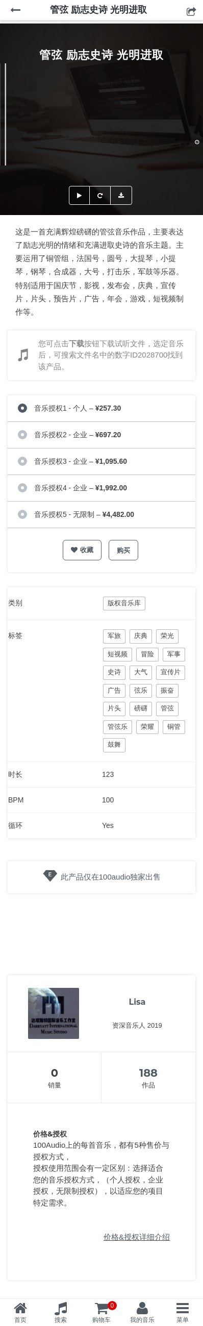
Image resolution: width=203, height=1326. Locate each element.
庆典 (140, 636)
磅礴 (140, 708)
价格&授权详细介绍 (137, 1237)
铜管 (174, 726)
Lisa (137, 1002)
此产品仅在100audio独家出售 (111, 876)
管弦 (167, 708)
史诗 (114, 672)
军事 (174, 654)
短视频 (118, 654)
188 (148, 1073)
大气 (140, 672)
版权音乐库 (124, 603)
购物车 (104, 1312)
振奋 (167, 690)
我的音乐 (142, 1319)
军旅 (114, 636)
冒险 (147, 654)
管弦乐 (118, 726)
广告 (114, 690)
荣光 (167, 636)
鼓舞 (114, 744)
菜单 (182, 1319)
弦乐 (140, 690)
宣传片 (171, 672)
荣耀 (147, 726)
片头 (114, 708)
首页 (20, 1319)
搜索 (61, 1319)
